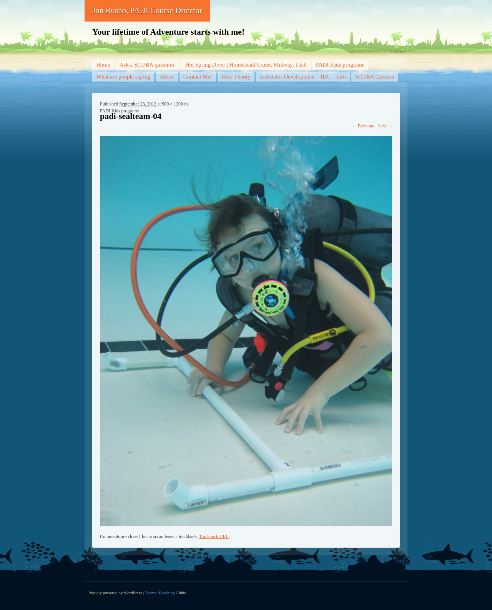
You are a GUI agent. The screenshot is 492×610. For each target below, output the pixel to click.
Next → (384, 126)
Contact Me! (197, 77)
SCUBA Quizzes (374, 77)
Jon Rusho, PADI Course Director (147, 10)
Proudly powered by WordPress (115, 592)
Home (103, 65)
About (167, 77)
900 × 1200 (172, 104)
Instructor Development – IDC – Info (303, 77)
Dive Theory (236, 77)
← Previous (363, 126)
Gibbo (181, 592)
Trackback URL (214, 536)
